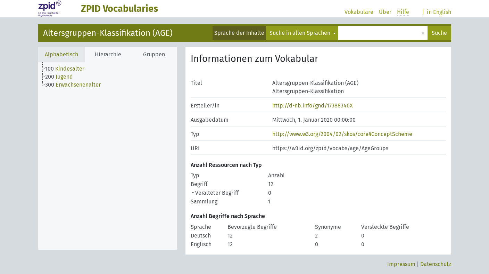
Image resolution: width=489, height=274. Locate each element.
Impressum (401, 264)
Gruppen (154, 54)
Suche (439, 33)
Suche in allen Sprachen (301, 33)
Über (385, 12)
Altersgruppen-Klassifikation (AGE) (108, 33)
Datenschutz (435, 264)
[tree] (107, 156)
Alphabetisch (61, 54)
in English (439, 12)
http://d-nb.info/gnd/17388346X (312, 105)
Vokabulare (359, 12)
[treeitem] (68, 69)
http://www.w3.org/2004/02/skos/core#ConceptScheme (342, 134)
